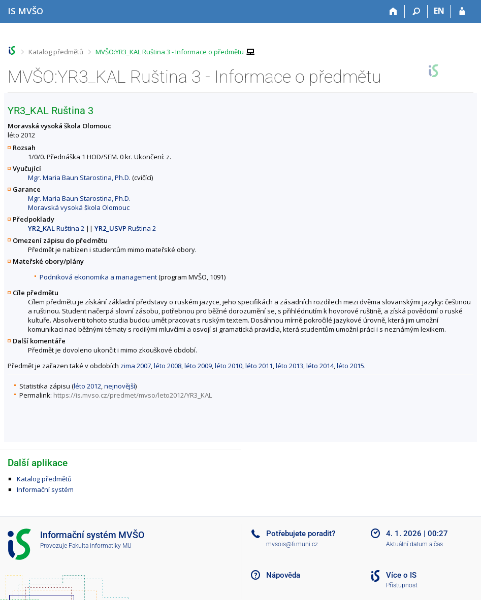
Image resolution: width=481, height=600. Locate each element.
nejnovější (119, 386)
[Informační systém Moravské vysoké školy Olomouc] (25, 11)
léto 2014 (320, 365)
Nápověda (283, 575)
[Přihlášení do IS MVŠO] (462, 11)
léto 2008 (167, 365)
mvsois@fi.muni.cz (292, 544)
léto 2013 (289, 365)
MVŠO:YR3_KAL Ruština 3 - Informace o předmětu (169, 51)
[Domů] (393, 11)
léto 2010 (228, 365)
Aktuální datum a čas (414, 544)
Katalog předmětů (55, 51)
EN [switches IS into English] (439, 10)
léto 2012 (87, 386)
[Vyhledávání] (416, 11)
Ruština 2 (56, 228)
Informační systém (45, 489)
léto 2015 (350, 365)
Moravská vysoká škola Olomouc (79, 207)
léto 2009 (198, 365)
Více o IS (401, 575)
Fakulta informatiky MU (100, 545)
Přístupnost (402, 585)
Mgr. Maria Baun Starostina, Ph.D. (79, 177)
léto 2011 (259, 365)
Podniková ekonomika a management (98, 276)
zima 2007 (135, 365)
